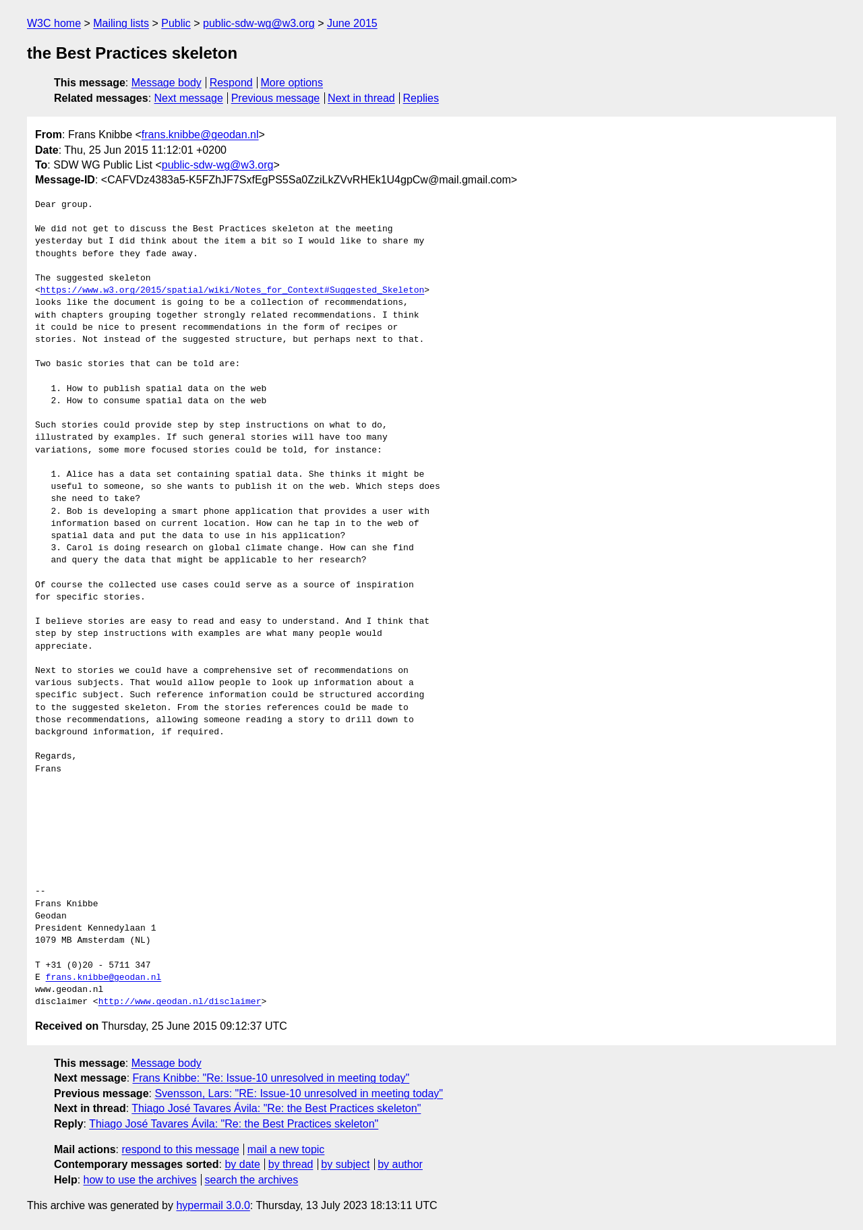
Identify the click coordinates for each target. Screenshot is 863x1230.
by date (242, 1164)
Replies (421, 98)
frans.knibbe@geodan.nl (200, 134)
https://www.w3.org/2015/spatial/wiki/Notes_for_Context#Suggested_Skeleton (232, 291)
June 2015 (352, 23)
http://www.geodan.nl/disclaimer (180, 1002)
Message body (166, 82)
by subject (345, 1164)
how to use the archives (140, 1179)
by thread (291, 1164)
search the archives (252, 1179)
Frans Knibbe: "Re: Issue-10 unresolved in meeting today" (271, 1078)
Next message (188, 98)
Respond (231, 82)
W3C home (54, 23)
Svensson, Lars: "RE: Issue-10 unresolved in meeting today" (298, 1093)
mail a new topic (286, 1149)
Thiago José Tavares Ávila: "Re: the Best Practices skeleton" (276, 1108)
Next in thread (361, 98)
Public (176, 23)
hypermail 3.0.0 (212, 1205)
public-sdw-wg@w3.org (259, 23)
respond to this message (180, 1149)
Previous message (275, 98)
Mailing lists (121, 23)
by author (400, 1164)
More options (292, 82)
